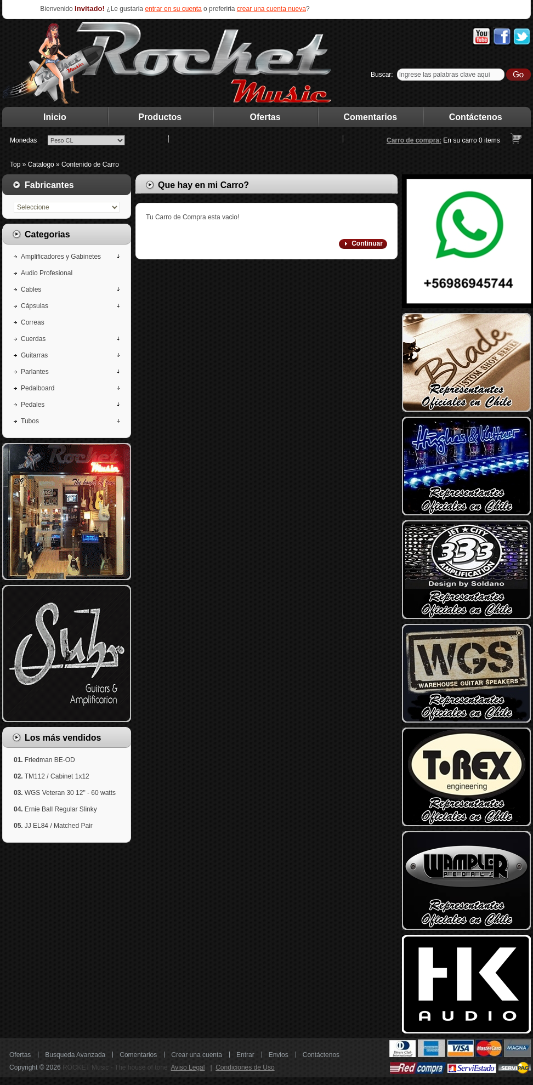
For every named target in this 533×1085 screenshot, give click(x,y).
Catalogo (41, 164)
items (489, 140)
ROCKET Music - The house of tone (115, 1067)
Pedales (32, 404)
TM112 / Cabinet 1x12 (57, 776)
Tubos (30, 421)
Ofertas (265, 117)
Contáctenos (475, 117)
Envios (278, 1055)
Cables (31, 289)
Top (15, 164)
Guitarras (34, 355)
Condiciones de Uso (245, 1067)
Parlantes (35, 372)
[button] (363, 244)
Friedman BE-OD (50, 760)
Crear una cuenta (196, 1055)
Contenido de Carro (90, 164)
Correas (32, 322)
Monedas (23, 140)
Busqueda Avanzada (75, 1055)
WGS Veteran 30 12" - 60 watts (70, 793)
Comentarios (371, 117)
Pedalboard (37, 388)
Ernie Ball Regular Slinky (61, 809)
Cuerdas (33, 339)
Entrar (245, 1055)
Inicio (54, 117)
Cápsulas (34, 306)
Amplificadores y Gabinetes (61, 256)
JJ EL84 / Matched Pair (59, 826)
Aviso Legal (188, 1067)
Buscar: (382, 74)
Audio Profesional (46, 273)
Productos (160, 117)
